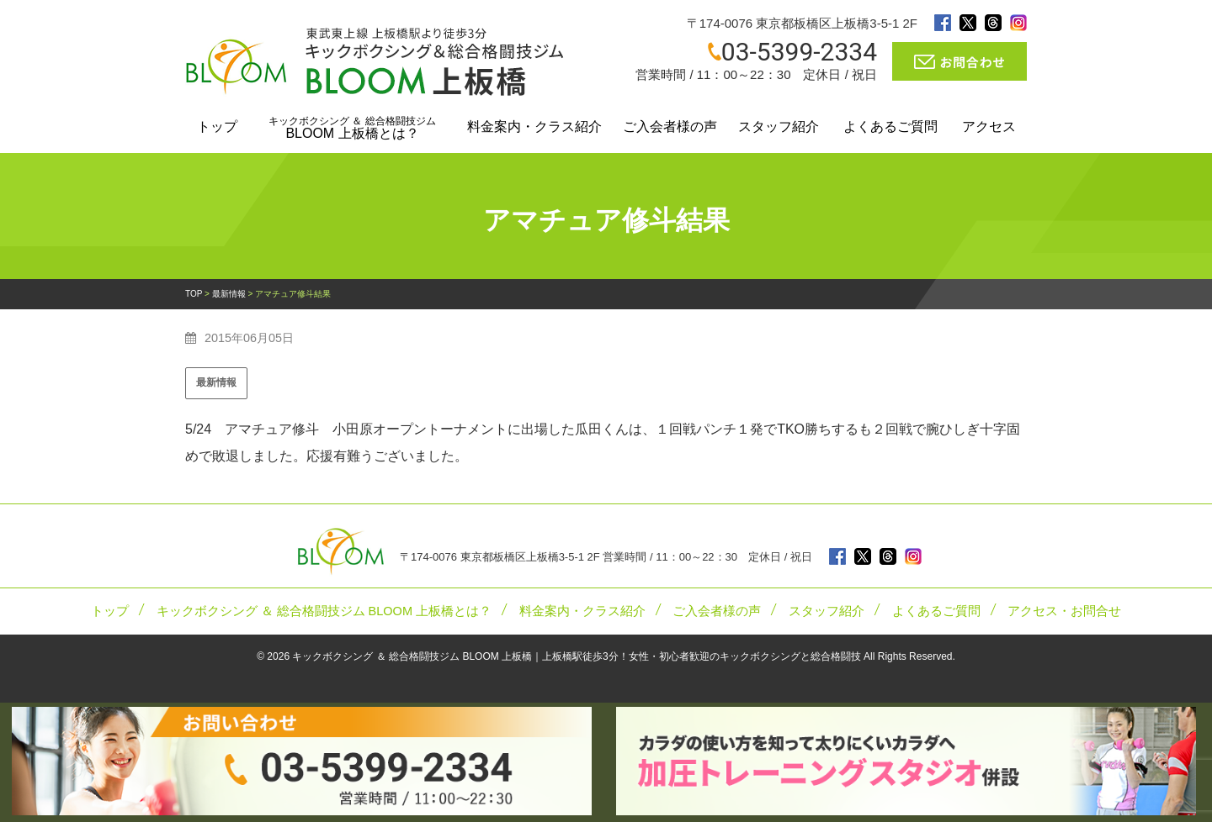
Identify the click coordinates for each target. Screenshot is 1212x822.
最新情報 (216, 382)
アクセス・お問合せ (1064, 611)
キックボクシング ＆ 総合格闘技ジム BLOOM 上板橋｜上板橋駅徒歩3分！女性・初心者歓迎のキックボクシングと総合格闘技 (576, 656)
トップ (217, 126)
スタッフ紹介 (778, 126)
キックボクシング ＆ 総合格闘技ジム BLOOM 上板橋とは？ (324, 611)
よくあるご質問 (890, 126)
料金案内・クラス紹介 (534, 126)
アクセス (989, 126)
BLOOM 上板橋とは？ (352, 127)
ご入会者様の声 (670, 126)
